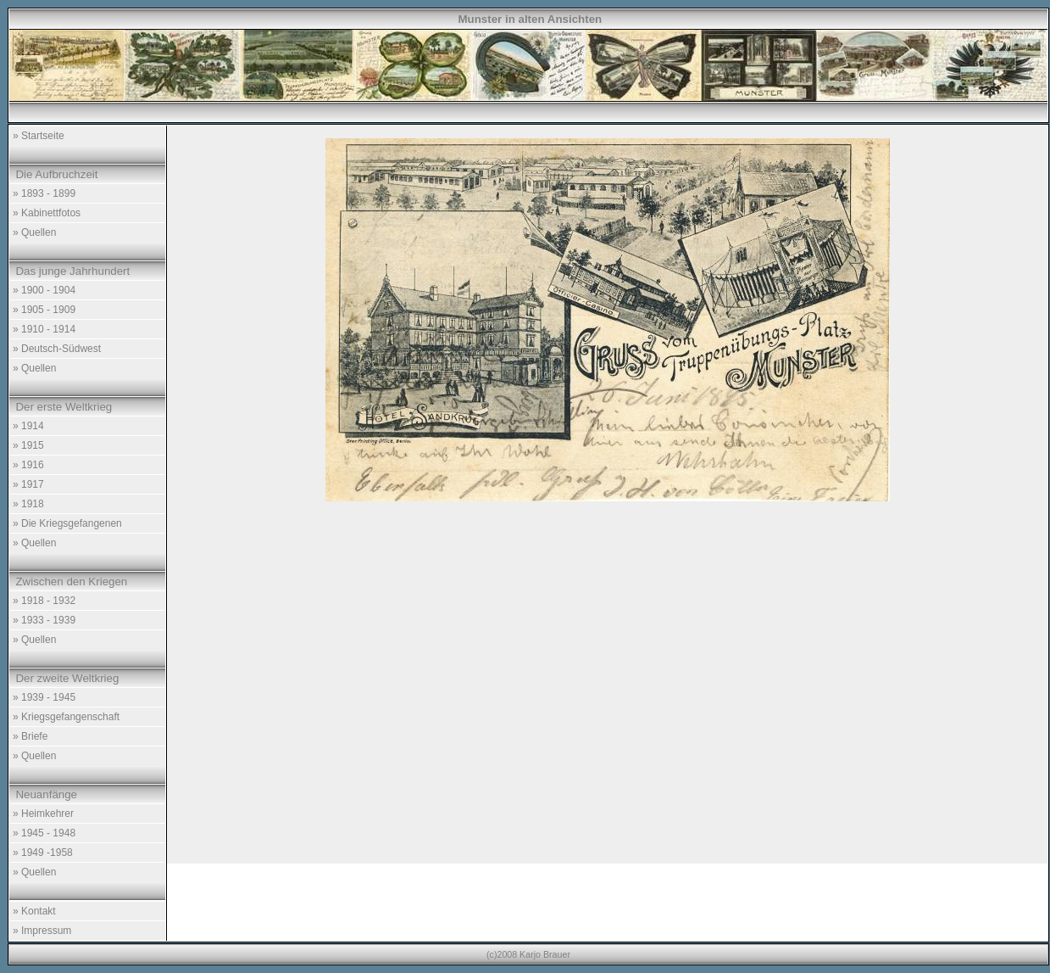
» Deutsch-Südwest (57, 349)
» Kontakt (34, 911)
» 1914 (28, 426)
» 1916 (28, 465)
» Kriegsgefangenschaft (66, 717)
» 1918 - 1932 (44, 601)
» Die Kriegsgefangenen (67, 523)
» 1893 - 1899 (44, 193)
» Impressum (42, 931)
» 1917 (28, 484)
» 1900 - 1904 (44, 290)
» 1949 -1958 (43, 852)
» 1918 (28, 504)
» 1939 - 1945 (44, 697)
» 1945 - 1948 (44, 833)
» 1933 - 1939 (44, 620)
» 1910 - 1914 (44, 329)
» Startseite (38, 136)
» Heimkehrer (43, 813)
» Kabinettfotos (47, 213)
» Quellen (34, 232)
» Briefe (30, 736)
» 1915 (28, 445)
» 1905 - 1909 (44, 310)
